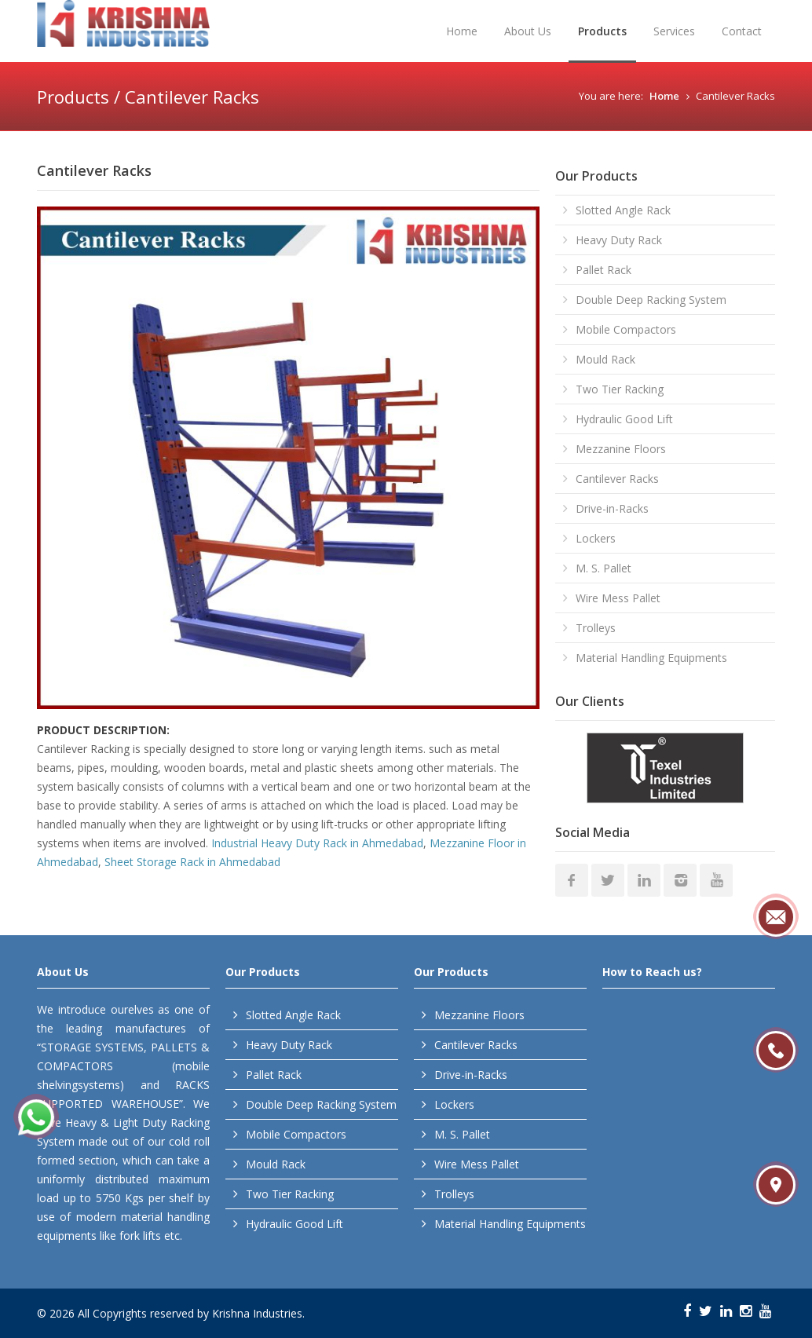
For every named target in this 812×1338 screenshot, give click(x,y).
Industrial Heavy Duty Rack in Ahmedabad (317, 842)
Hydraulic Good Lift (624, 418)
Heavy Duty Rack (619, 239)
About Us (527, 31)
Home (461, 31)
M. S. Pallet (603, 568)
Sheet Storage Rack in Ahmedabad (192, 861)
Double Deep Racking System (651, 299)
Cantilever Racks (617, 478)
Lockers (596, 538)
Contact (742, 31)
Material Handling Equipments (651, 657)
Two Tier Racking (620, 389)
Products (602, 31)
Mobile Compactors (626, 329)
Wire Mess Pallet (618, 597)
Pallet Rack (603, 269)
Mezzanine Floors (621, 448)
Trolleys (596, 627)
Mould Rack (605, 359)
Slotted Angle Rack (623, 210)
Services (674, 31)
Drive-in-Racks (612, 508)
